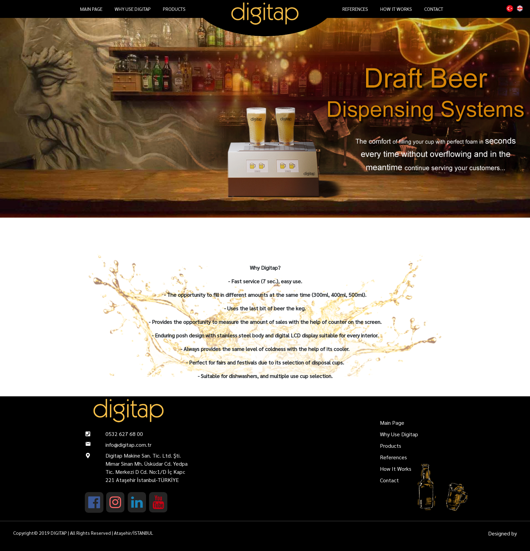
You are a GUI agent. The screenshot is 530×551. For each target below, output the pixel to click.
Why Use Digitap (133, 9)
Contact (433, 9)
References (355, 9)
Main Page (91, 9)
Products (174, 9)
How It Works (396, 9)
